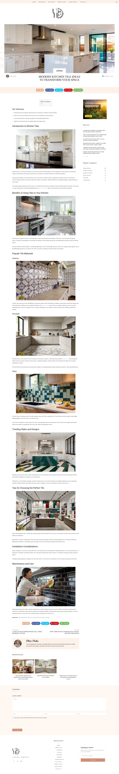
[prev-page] (84, 156)
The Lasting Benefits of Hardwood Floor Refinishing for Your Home (23, 677)
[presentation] (23, 724)
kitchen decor (45, 305)
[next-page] (87, 156)
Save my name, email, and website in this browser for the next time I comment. (30, 717)
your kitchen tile (43, 188)
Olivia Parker (13, 76)
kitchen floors (65, 358)
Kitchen (59, 71)
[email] (93, 755)
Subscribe (93, 760)
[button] (116, 1)
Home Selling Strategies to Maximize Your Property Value (68, 677)
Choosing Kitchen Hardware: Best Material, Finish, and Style (34, 617)
